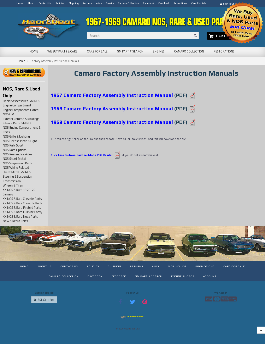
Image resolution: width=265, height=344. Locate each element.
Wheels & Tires (13, 185)
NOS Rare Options (14, 150)
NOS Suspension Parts (17, 163)
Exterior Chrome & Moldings (21, 119)
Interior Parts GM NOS (17, 123)
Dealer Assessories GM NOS (21, 101)
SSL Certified (44, 299)
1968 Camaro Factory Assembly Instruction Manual (112, 108)
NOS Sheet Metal (14, 158)
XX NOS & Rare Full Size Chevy (22, 212)
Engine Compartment (17, 105)
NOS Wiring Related (16, 167)
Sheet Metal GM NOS (17, 172)
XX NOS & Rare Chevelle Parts (22, 198)
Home (21, 61)
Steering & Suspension (17, 176)
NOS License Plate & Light (20, 141)
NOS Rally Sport (13, 145)
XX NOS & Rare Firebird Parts (22, 207)
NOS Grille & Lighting (16, 136)
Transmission (12, 181)
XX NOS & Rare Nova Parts (20, 216)
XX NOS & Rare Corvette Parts (22, 203)
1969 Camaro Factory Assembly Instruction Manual (112, 122)
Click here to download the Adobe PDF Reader (81, 155)
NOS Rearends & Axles (17, 154)
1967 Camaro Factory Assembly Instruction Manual (112, 95)
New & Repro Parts (15, 221)
